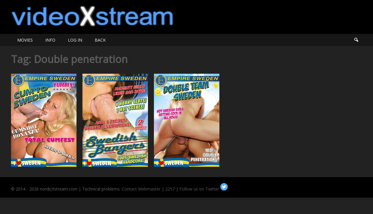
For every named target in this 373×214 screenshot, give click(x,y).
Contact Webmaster (141, 189)
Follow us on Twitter (204, 189)
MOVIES (25, 40)
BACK (100, 40)
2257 (170, 189)
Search (356, 40)
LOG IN (75, 40)
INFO (50, 40)
